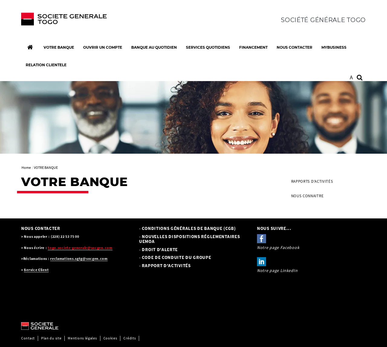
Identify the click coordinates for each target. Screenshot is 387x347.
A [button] (351, 77)
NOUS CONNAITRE (307, 195)
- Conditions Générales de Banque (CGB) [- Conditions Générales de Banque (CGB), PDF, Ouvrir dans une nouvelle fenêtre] (187, 228)
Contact (28, 338)
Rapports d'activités (312, 181)
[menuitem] (326, 181)
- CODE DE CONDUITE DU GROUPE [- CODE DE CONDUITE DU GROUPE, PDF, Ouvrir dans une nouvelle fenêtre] (175, 257)
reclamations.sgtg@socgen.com (79, 258)
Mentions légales (82, 338)
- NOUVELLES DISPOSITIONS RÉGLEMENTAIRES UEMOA (189, 239)
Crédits (129, 338)
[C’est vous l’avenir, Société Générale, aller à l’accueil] (61, 20)
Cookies (110, 338)
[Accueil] (30, 47)
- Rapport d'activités (165, 265)
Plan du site (51, 338)
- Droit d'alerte (158, 249)
